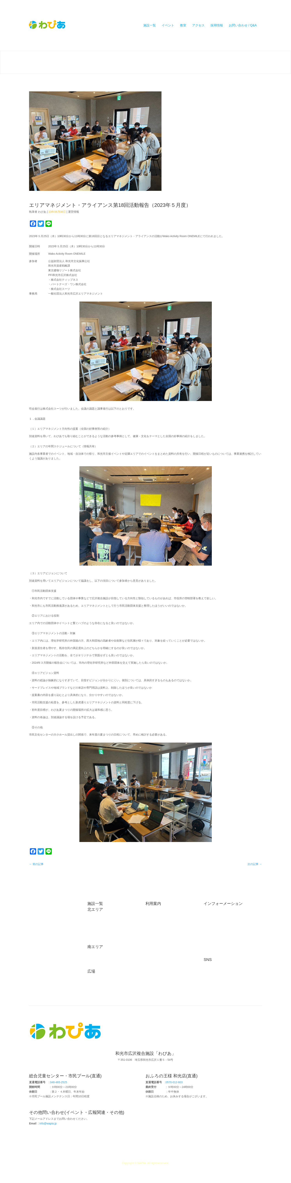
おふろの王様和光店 (102, 928)
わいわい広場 (98, 978)
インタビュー (214, 935)
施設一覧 (149, 25)
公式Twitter (213, 979)
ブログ (210, 929)
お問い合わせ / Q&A (243, 25)
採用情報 (216, 25)
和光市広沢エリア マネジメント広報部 (230, 948)
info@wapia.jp (48, 1123)
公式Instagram (215, 972)
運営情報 (73, 211)
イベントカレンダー (160, 941)
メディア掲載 (214, 922)
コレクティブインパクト (221, 954)
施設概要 (37, 917)
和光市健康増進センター (105, 953)
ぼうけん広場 (98, 990)
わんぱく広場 (98, 984)
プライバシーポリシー (162, 948)
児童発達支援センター (103, 966)
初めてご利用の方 (43, 904)
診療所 (94, 941)
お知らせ (211, 910)
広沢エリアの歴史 (43, 910)
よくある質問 (156, 929)
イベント (168, 25)
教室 (183, 25)
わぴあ (42, 211)
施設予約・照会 (157, 935)
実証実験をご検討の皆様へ (164, 922)
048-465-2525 (58, 1082)
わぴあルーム (98, 935)
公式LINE (212, 985)
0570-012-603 (174, 1082)
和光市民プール (99, 922)
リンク (36, 935)
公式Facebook (215, 966)
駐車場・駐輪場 (41, 929)
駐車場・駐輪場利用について (166, 916)
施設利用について (159, 910)
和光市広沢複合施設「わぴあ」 (145, 1053)
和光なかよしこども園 (103, 959)
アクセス (198, 25)
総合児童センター (101, 916)
